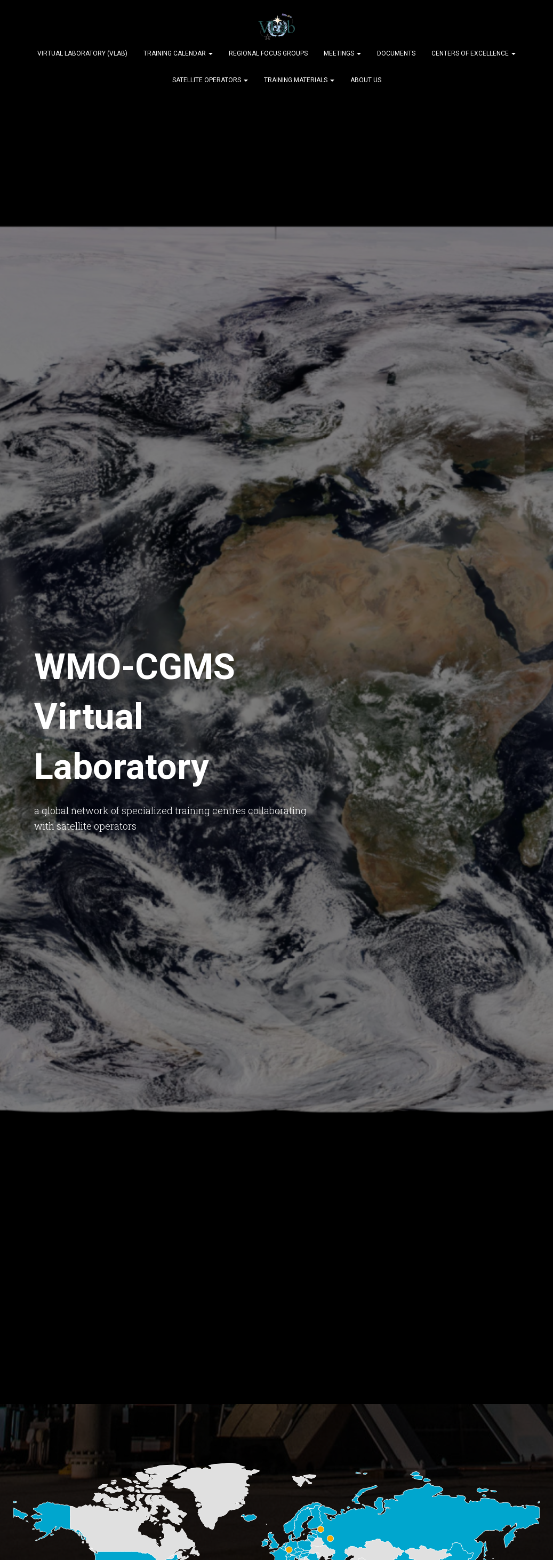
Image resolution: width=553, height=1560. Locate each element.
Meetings (342, 53)
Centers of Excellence (473, 53)
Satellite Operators (210, 80)
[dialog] (533, 1538)
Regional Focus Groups (268, 53)
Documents (396, 53)
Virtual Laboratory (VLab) (82, 53)
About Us (365, 80)
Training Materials (299, 80)
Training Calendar (178, 53)
